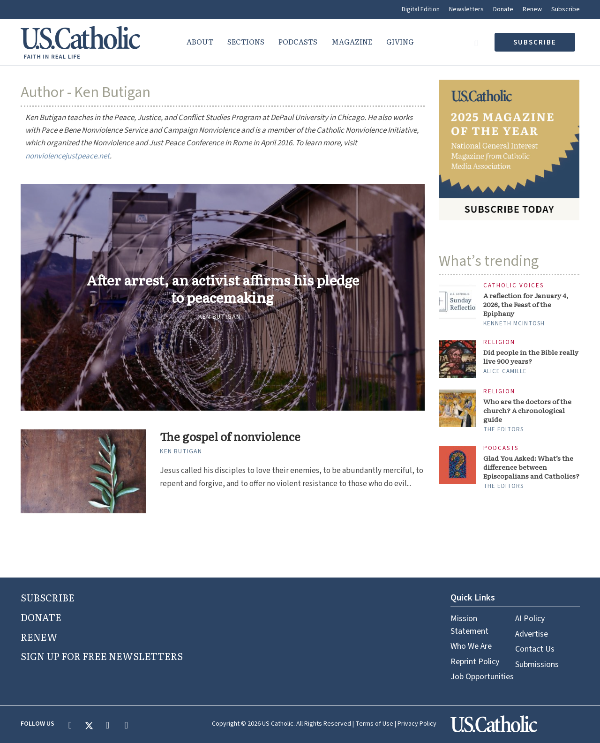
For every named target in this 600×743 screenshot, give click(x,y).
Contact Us (535, 649)
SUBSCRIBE (48, 597)
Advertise (531, 634)
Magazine (351, 41)
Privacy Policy (417, 723)
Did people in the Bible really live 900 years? (530, 357)
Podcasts (297, 41)
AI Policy (530, 618)
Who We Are (471, 646)
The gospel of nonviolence (230, 436)
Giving (400, 41)
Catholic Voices (513, 286)
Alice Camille (505, 371)
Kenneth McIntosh (514, 323)
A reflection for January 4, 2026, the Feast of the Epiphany (525, 304)
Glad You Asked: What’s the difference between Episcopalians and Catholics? (531, 467)
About (200, 41)
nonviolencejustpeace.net (67, 156)
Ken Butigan (219, 317)
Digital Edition (421, 9)
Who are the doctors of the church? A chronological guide (527, 410)
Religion (499, 342)
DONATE (41, 617)
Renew (532, 9)
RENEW (39, 637)
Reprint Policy (474, 662)
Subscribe (565, 9)
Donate (503, 9)
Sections (245, 41)
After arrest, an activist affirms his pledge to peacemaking (222, 288)
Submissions (537, 664)
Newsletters (466, 9)
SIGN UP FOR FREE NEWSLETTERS (102, 656)
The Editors (503, 429)
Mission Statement (469, 625)
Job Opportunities (482, 677)
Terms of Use (374, 723)
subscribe (534, 42)
